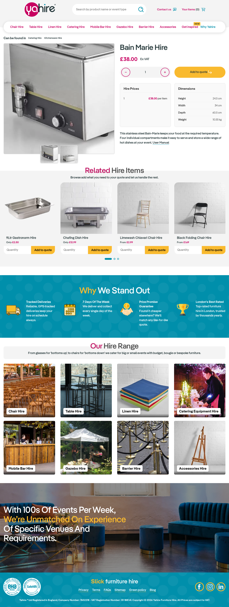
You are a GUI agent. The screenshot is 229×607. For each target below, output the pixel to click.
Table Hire (35, 27)
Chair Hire (16, 27)
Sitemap (120, 590)
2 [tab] (114, 259)
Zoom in (108, 49)
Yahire (40, 9)
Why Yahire (207, 27)
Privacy (84, 590)
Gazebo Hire (124, 27)
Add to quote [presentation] (201, 72)
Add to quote (43, 250)
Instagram (210, 586)
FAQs (107, 590)
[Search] (109, 9)
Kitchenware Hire (53, 38)
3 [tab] (118, 259)
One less (125, 72)
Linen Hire (54, 27)
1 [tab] (108, 259)
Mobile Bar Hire (100, 27)
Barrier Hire (146, 27)
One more (164, 72)
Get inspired (190, 25)
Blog (153, 590)
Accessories (168, 27)
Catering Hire (76, 27)
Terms (96, 590)
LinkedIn (220, 586)
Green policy (137, 590)
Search (141, 9)
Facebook (199, 586)
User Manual (161, 142)
